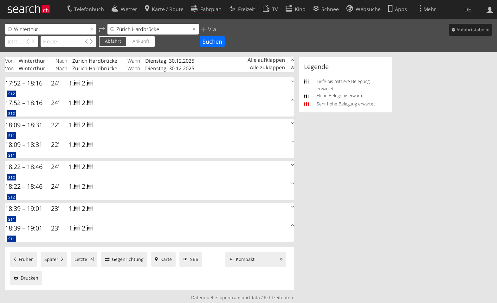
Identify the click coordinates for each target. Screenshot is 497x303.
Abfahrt (113, 41)
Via (211, 29)
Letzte (80, 259)
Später (51, 259)
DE (467, 9)
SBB (194, 259)
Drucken (29, 278)
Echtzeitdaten (278, 297)
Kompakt (245, 259)
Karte (166, 259)
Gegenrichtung (128, 259)
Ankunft (140, 41)
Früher (26, 259)
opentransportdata (240, 297)
